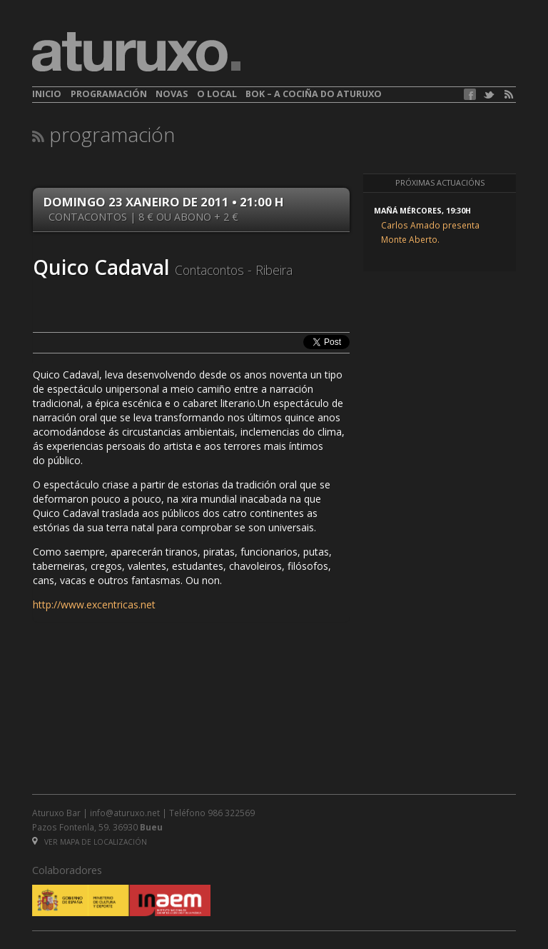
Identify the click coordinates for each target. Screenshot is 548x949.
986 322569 (231, 812)
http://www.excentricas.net (94, 604)
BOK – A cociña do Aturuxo (313, 94)
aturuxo (136, 52)
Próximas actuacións (439, 183)
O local (217, 94)
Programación (109, 94)
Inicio (46, 94)
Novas (172, 94)
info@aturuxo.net (125, 812)
